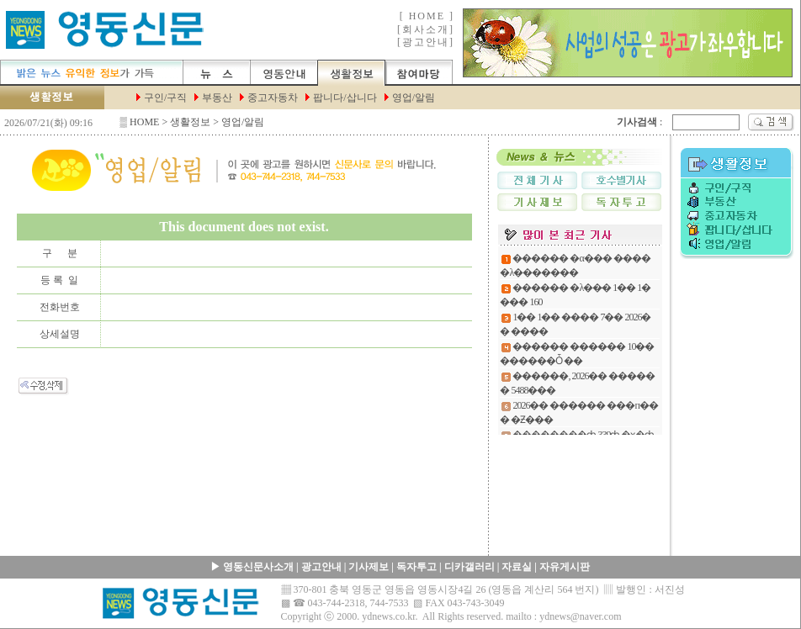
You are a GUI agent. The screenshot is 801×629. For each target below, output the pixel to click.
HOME (144, 122)
